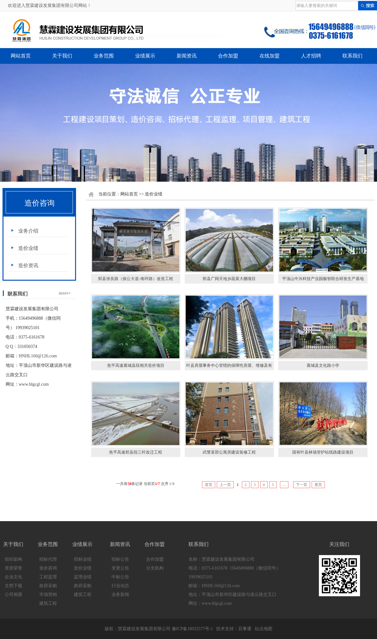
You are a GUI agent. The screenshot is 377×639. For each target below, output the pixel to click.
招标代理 (48, 559)
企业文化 (13, 577)
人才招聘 (311, 55)
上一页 (225, 484)
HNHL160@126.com (38, 356)
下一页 (301, 484)
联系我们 (352, 55)
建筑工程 (48, 603)
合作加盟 (228, 55)
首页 (208, 484)
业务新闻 (120, 594)
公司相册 (13, 594)
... (284, 484)
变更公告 (120, 568)
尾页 (318, 484)
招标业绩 (82, 559)
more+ (65, 293)
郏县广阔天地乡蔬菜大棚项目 (229, 278)
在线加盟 (270, 55)
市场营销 (48, 594)
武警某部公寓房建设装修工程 (229, 452)
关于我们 (62, 55)
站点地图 (263, 628)
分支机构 (155, 568)
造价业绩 (28, 248)
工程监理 (48, 577)
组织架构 (13, 559)
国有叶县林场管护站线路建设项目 (322, 452)
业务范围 (104, 55)
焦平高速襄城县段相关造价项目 (135, 365)
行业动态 (120, 585)
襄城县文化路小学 (323, 365)
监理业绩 (82, 577)
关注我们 (339, 544)
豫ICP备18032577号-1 (192, 628)
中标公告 (120, 577)
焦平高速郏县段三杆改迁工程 (135, 452)
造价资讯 (28, 265)
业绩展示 (145, 55)
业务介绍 (28, 231)
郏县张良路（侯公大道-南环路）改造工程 (135, 278)
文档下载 (13, 585)
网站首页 (21, 55)
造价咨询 (40, 203)
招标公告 (120, 559)
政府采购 (48, 585)
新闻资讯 (187, 55)
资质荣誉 (13, 568)
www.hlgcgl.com (34, 384)
